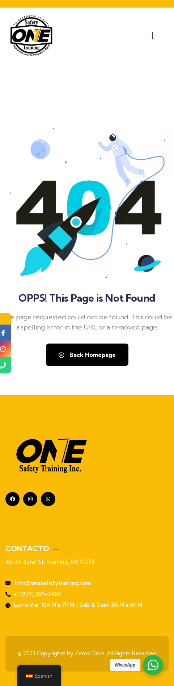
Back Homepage (87, 354)
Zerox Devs (89, 653)
